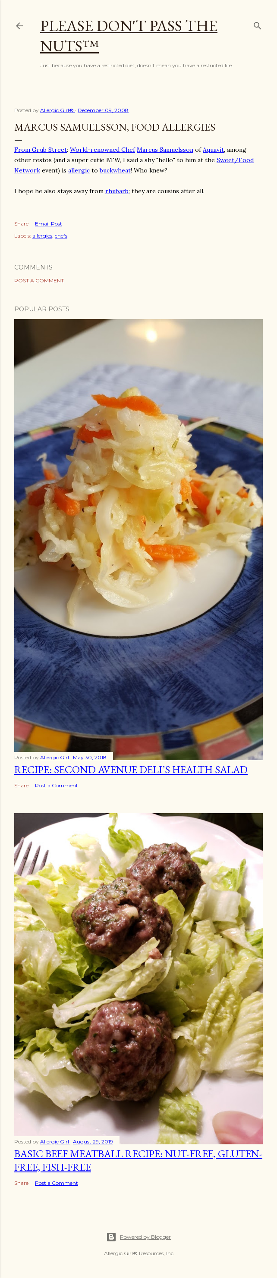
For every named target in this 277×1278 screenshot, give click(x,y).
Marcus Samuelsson (165, 149)
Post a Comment (39, 280)
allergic (79, 170)
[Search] (257, 24)
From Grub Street (40, 149)
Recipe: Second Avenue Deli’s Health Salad (131, 769)
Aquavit (213, 149)
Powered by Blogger (138, 1237)
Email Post (48, 223)
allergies (42, 235)
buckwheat (115, 170)
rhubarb (117, 191)
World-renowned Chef (102, 149)
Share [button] (21, 223)
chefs (61, 235)
